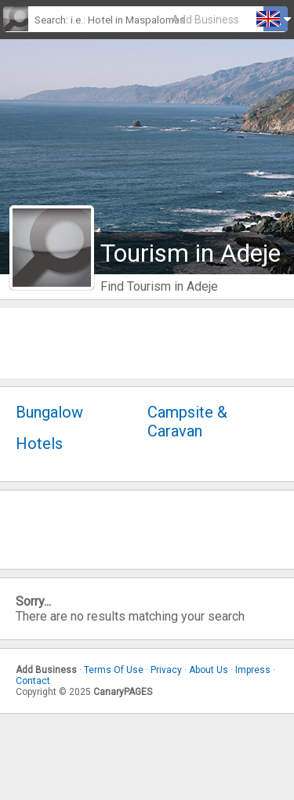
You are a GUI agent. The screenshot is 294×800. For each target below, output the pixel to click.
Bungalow (49, 412)
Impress (252, 669)
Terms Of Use (113, 669)
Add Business (205, 19)
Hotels (39, 443)
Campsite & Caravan (187, 421)
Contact (33, 680)
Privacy (166, 669)
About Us (208, 669)
